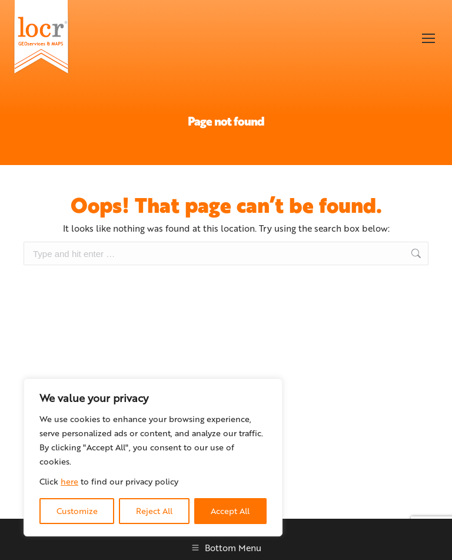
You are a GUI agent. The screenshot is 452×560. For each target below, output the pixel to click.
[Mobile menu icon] (428, 38)
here (69, 481)
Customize (77, 510)
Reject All (154, 510)
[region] (153, 457)
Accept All (230, 510)
